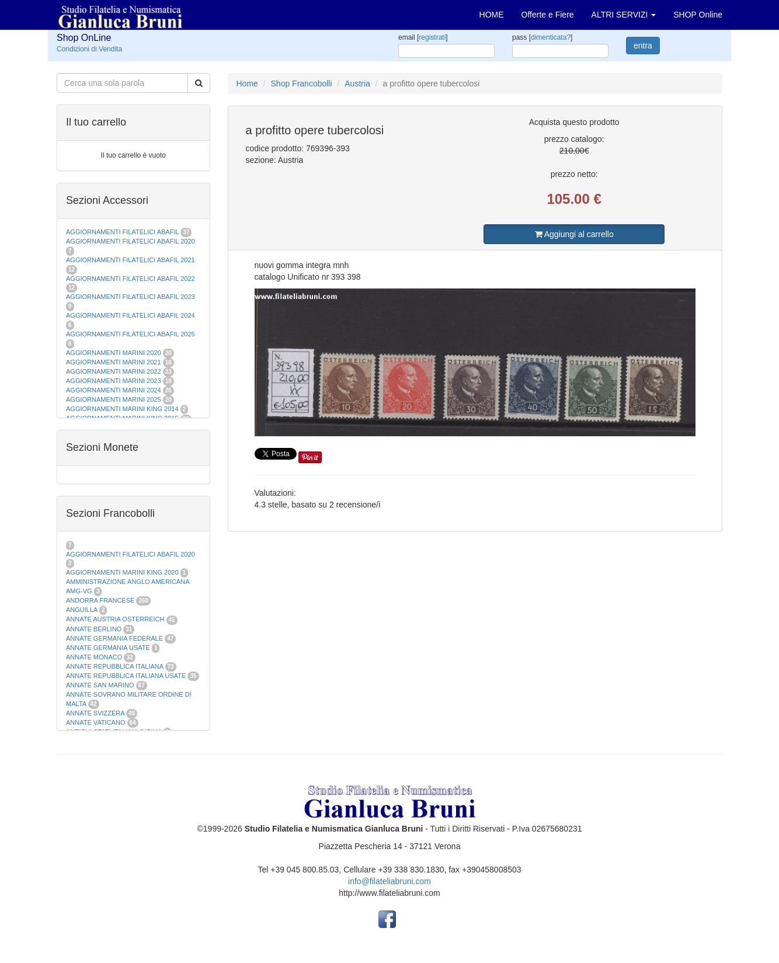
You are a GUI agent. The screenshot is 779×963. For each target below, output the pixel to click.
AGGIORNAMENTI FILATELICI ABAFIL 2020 (130, 241)
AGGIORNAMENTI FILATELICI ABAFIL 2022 (130, 278)
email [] (423, 37)
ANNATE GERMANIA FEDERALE (114, 638)
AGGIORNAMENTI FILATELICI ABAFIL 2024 (130, 315)
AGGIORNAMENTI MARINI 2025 (113, 399)
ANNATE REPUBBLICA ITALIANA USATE (126, 675)
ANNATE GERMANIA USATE (108, 647)
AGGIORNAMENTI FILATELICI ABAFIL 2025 (130, 334)
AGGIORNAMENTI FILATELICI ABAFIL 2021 (130, 259)
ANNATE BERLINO (93, 628)
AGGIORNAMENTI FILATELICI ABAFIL (123, 231)
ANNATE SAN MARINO (100, 685)
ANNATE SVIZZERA (95, 713)
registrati (432, 37)
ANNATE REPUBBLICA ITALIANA (114, 666)
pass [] (542, 37)
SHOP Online (697, 14)
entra (643, 45)
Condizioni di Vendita (89, 49)
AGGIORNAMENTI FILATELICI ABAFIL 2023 (130, 296)
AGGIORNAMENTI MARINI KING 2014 (122, 408)
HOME (491, 14)
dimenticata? (551, 37)
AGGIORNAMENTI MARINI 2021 (113, 362)
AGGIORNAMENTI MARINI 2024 (113, 390)
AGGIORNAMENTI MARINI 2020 (113, 352)
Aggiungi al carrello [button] (574, 234)
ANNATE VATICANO (95, 722)
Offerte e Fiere (547, 14)
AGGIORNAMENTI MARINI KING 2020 (122, 572)
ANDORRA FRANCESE (100, 600)
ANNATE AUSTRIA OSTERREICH (115, 619)
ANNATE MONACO (94, 656)
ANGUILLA (82, 609)
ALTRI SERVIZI (624, 14)
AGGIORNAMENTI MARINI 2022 (113, 371)
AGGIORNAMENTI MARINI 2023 (113, 380)
